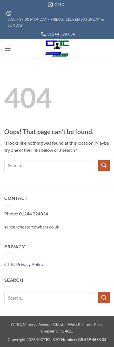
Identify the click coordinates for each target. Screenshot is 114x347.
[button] (7, 48)
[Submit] (104, 165)
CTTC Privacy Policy (23, 264)
